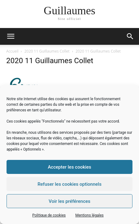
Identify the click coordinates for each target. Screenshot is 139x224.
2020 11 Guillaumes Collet (47, 51)
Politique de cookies (49, 215)
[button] (130, 36)
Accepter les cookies (69, 167)
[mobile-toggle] (11, 36)
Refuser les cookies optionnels (70, 184)
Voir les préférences (69, 201)
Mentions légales (89, 215)
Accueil (12, 51)
